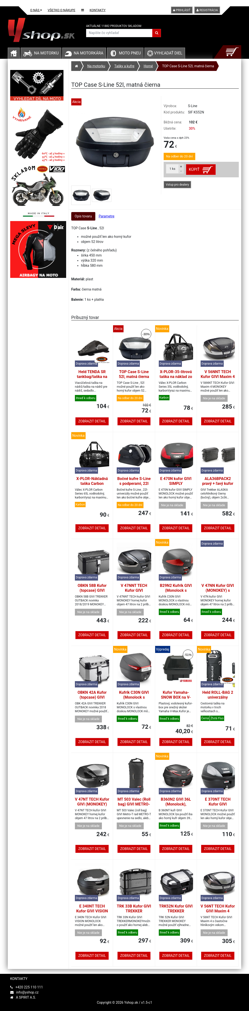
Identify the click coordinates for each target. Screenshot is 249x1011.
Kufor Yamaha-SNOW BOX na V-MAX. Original (176, 697)
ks (172, 169)
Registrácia (207, 10)
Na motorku (46, 53)
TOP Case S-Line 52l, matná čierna (188, 66)
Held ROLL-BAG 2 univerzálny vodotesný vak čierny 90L (217, 699)
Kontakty (98, 10)
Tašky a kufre (124, 66)
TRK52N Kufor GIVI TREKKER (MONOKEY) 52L (176, 911)
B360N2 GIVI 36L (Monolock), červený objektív (176, 804)
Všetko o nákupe (61, 10)
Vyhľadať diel (164, 53)
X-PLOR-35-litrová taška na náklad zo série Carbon (176, 376)
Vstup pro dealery (177, 184)
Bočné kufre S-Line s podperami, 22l (134, 481)
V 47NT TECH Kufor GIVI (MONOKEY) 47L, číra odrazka (92, 804)
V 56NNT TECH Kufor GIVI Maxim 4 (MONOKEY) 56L (218, 376)
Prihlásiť (181, 10)
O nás (36, 10)
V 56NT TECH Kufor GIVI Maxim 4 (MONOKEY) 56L (218, 911)
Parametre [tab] (107, 216)
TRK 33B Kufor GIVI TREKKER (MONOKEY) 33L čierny (134, 913)
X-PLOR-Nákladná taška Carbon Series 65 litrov (92, 483)
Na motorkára (88, 53)
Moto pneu (130, 53)
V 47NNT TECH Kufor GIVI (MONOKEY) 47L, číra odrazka (134, 592)
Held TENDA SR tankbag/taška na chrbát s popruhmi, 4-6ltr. (92, 379)
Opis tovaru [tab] (83, 216)
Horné (148, 66)
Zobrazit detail (92, 421)
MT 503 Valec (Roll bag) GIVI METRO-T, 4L (134, 804)
